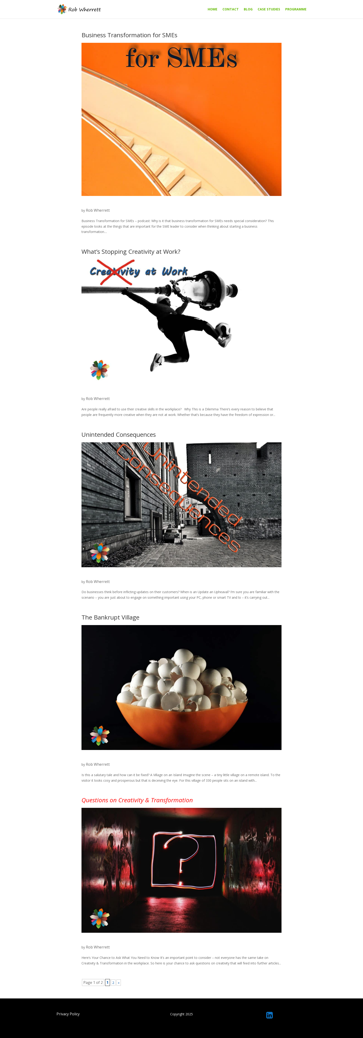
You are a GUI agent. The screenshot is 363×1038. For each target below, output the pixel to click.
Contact (230, 9)
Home (212, 9)
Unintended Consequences (118, 434)
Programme (296, 9)
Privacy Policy (68, 1013)
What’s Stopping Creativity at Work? (130, 251)
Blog (248, 9)
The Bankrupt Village (110, 617)
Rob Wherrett (98, 210)
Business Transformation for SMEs (129, 35)
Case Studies (269, 9)
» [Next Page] (118, 982)
